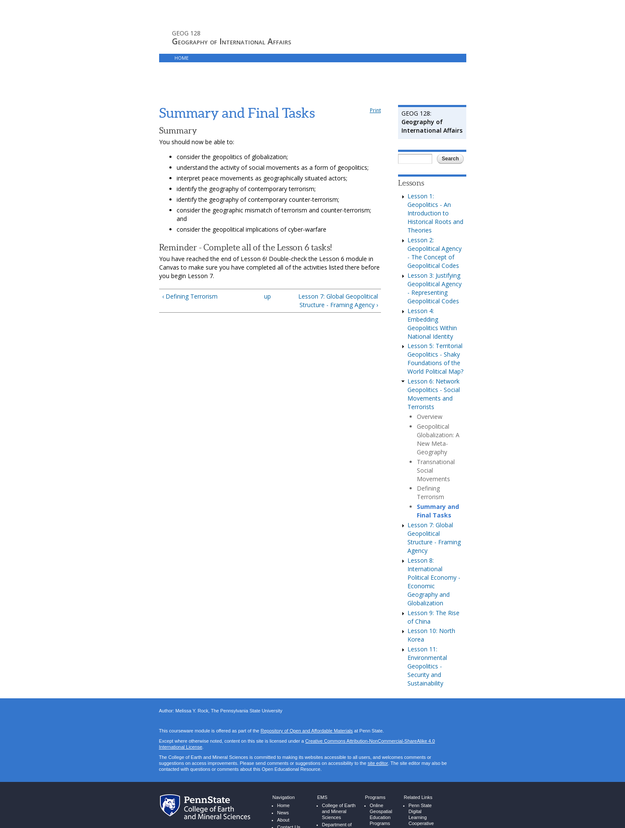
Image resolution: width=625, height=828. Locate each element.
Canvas (271, 58)
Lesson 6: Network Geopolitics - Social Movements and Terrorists (433, 370)
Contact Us (288, 804)
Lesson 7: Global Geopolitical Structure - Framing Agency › (338, 277)
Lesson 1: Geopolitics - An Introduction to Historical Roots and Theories (435, 190)
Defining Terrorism (430, 469)
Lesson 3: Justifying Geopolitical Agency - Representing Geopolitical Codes (434, 265)
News (283, 789)
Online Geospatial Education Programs (381, 791)
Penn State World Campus (424, 810)
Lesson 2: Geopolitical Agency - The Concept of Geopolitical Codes (434, 229)
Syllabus (210, 58)
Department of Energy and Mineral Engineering (337, 810)
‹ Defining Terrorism (190, 273)
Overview (429, 393)
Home (181, 58)
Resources (303, 58)
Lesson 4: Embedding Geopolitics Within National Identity (432, 300)
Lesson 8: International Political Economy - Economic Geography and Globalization (433, 558)
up (267, 273)
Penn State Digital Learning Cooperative (421, 791)
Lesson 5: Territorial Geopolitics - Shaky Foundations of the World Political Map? (435, 335)
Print (375, 86)
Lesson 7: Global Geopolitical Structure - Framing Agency (434, 514)
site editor (378, 740)
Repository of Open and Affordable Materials (307, 707)
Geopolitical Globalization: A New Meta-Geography (438, 416)
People (284, 811)
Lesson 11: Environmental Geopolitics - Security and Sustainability (427, 643)
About (283, 796)
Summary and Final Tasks (438, 487)
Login (334, 58)
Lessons (242, 58)
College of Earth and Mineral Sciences (339, 788)
